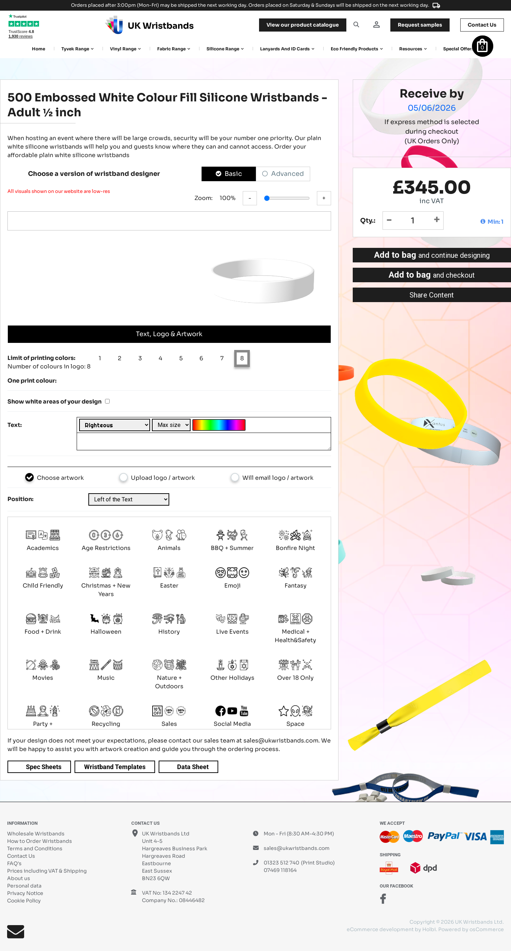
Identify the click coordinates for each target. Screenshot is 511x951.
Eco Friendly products (354, 48)
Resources (410, 48)
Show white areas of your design (54, 401)
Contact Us (21, 856)
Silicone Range (223, 48)
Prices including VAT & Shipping (47, 871)
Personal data (24, 886)
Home (38, 48)
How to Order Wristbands (39, 841)
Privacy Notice (25, 893)
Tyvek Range (75, 48)
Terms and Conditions (34, 848)
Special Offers (458, 48)
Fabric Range (171, 48)
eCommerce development (380, 929)
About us (18, 878)
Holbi (429, 929)
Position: (20, 499)
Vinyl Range (123, 48)
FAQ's (14, 863)
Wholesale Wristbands (36, 833)
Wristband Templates (114, 767)
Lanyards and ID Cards (285, 48)
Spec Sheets (43, 767)
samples (420, 25)
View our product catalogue (303, 25)
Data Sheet (193, 767)
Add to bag (432, 255)
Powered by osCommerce (471, 929)
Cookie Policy (24, 900)
